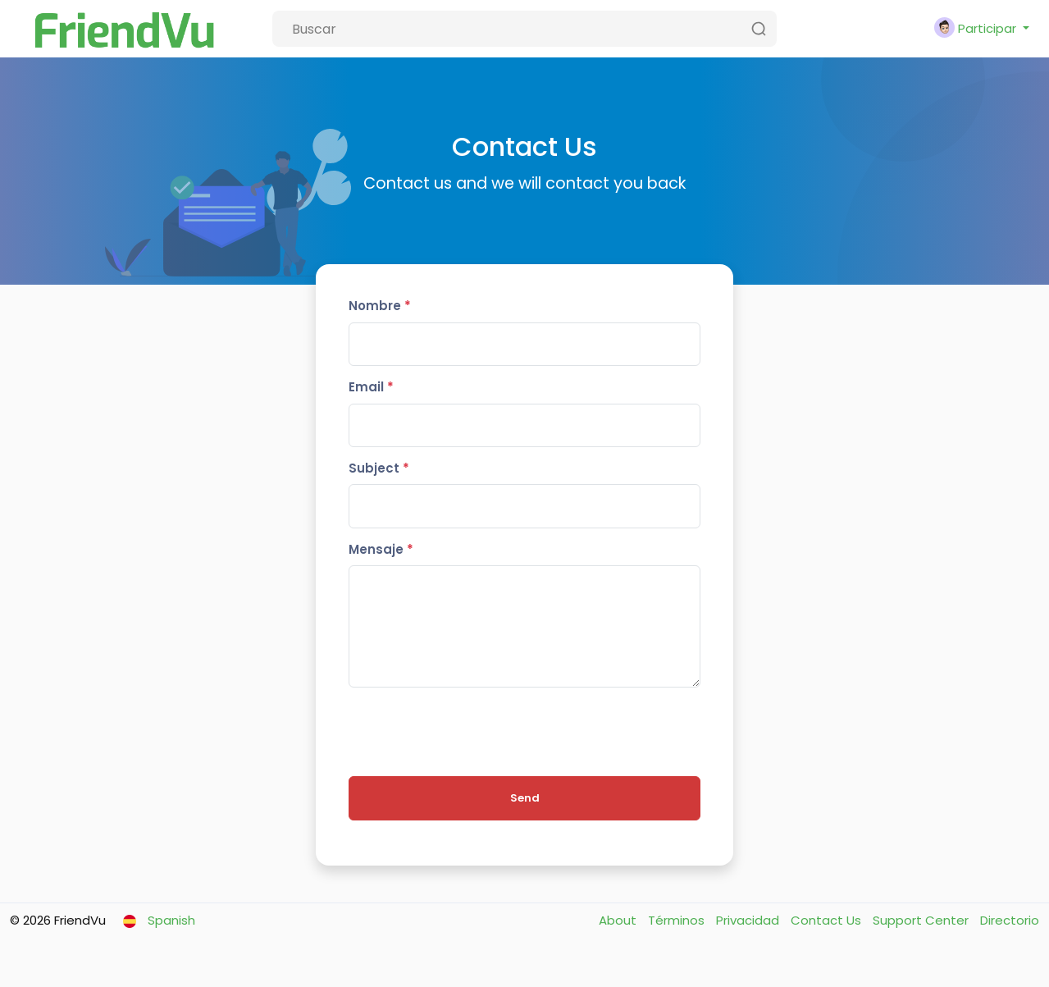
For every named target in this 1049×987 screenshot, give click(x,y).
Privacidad (749, 920)
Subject (379, 468)
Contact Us (827, 920)
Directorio (1009, 920)
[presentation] (473, 732)
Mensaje (381, 549)
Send (525, 798)
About (619, 920)
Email (371, 386)
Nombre (380, 305)
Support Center (922, 920)
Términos (678, 920)
